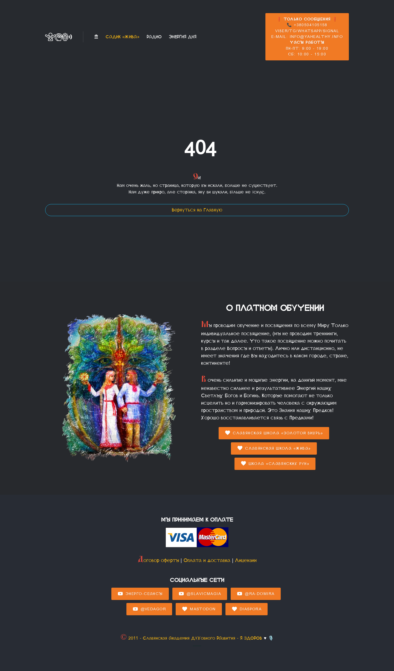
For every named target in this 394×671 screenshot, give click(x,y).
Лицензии (246, 560)
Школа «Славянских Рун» (275, 463)
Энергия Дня (182, 36)
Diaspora (246, 609)
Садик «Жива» (123, 36)
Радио (154, 36)
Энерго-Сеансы (140, 594)
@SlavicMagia (199, 594)
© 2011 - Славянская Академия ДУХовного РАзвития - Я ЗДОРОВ (191, 638)
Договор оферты (158, 560)
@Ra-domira (255, 594)
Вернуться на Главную (197, 210)
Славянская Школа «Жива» (274, 448)
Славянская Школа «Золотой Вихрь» (274, 433)
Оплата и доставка (207, 560)
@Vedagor (149, 609)
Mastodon (199, 609)
